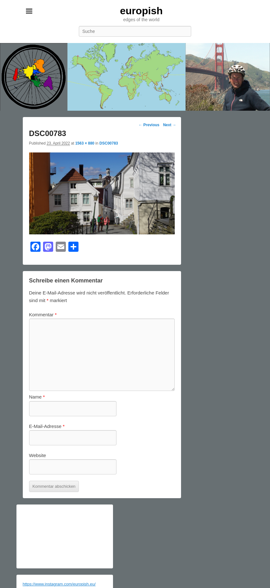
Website (37, 455)
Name (37, 396)
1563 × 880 (84, 143)
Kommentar (43, 314)
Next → (169, 125)
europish (141, 10)
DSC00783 (108, 143)
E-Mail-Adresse (47, 426)
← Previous (148, 125)
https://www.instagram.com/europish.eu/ (59, 584)
